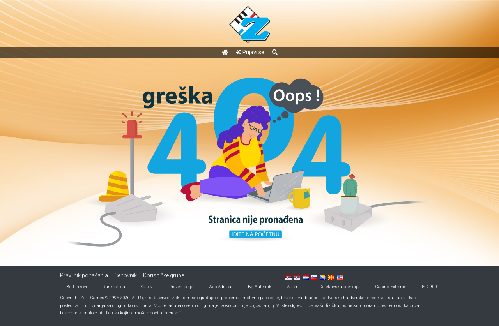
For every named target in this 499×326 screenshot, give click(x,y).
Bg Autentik (259, 286)
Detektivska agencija (339, 286)
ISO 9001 (430, 286)
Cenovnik (125, 275)
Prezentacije (181, 286)
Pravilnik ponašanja (84, 275)
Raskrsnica (114, 286)
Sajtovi (147, 286)
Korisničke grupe (163, 275)
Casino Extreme (390, 286)
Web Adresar (221, 286)
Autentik (295, 286)
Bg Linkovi (76, 286)
